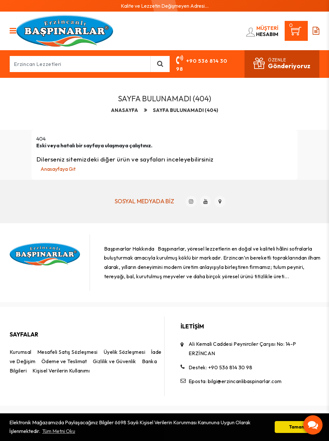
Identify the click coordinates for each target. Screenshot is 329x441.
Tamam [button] (297, 427)
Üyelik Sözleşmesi (124, 352)
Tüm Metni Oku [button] (58, 431)
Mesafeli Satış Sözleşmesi (67, 352)
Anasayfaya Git (58, 169)
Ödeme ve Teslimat (64, 361)
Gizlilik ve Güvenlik (114, 361)
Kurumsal (20, 352)
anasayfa (124, 110)
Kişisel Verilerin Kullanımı (61, 370)
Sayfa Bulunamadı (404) (185, 110)
